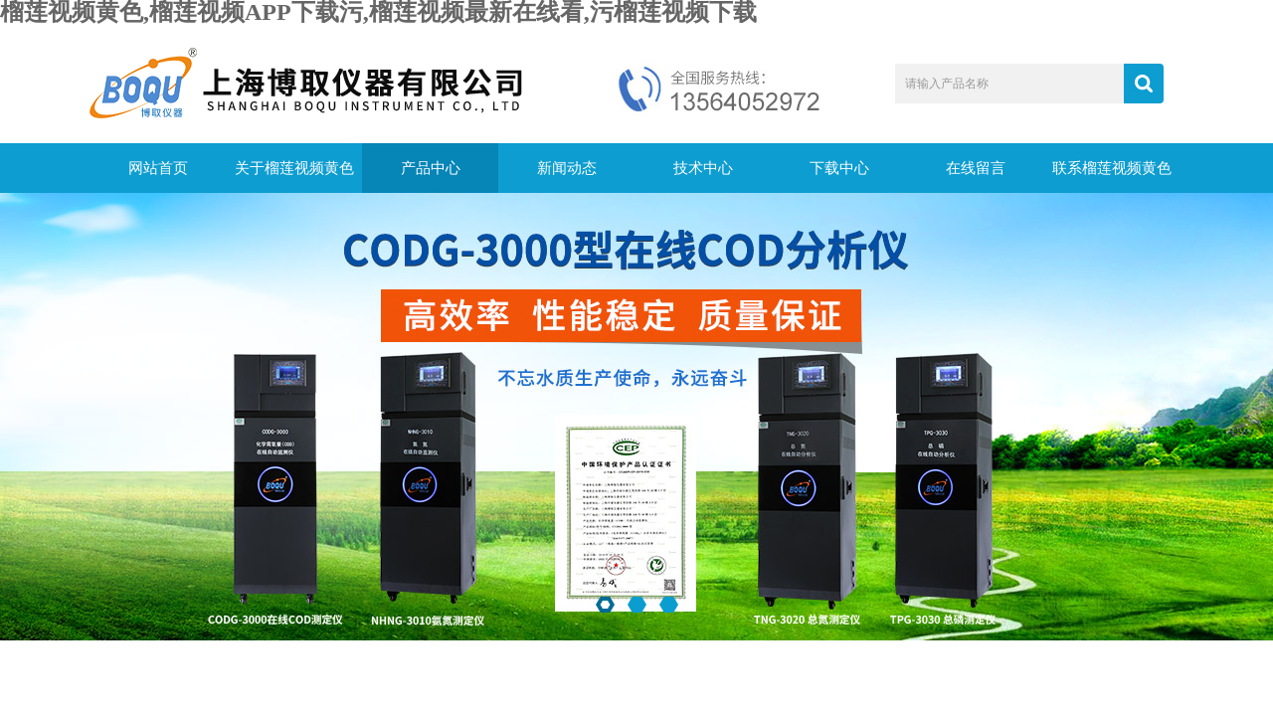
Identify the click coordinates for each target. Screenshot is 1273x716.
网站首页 (158, 168)
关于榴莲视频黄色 (294, 168)
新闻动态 (567, 168)
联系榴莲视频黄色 (1112, 168)
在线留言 (975, 168)
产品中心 (430, 168)
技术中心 (703, 168)
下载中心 (839, 168)
